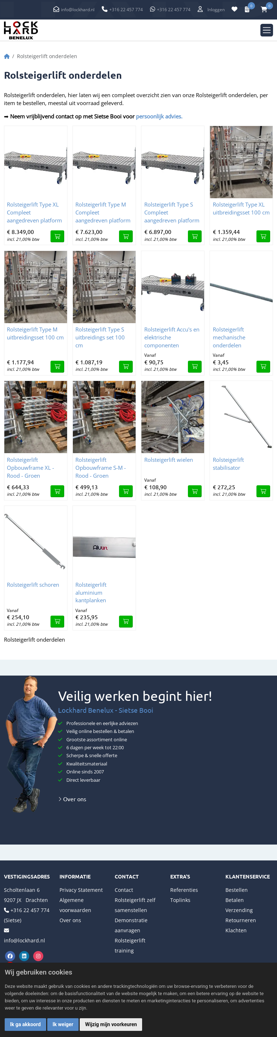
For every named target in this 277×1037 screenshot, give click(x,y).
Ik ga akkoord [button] (25, 1024)
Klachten (236, 930)
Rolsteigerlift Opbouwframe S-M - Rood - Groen (100, 467)
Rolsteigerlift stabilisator (228, 463)
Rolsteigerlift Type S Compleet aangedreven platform (171, 212)
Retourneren (240, 920)
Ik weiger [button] (63, 1024)
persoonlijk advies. (159, 116)
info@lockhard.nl (77, 9)
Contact (124, 889)
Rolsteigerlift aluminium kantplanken (90, 592)
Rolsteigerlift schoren (33, 584)
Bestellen (236, 889)
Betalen (234, 900)
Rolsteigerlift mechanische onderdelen (229, 337)
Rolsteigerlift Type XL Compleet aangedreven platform (34, 212)
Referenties (184, 889)
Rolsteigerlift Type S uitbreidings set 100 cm (100, 337)
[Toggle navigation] (266, 30)
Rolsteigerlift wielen (168, 459)
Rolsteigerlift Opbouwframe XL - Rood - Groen (30, 467)
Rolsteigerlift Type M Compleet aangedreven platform (103, 212)
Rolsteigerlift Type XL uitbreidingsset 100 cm (241, 208)
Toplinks (180, 900)
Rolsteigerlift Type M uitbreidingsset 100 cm (35, 333)
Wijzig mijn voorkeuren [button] (111, 1024)
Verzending (239, 910)
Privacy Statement (81, 889)
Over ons (72, 798)
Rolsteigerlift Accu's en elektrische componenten (171, 337)
